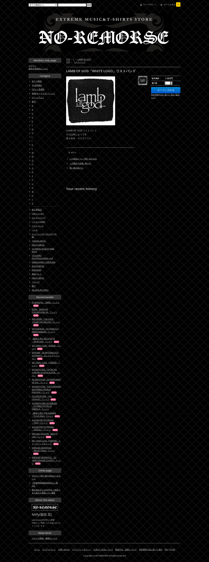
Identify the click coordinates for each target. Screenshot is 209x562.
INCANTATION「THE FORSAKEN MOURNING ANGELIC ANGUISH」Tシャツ (46, 389)
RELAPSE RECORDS (40, 290)
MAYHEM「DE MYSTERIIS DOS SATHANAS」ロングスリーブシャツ (45, 355)
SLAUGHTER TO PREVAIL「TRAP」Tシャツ (43, 421)
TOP (68, 59)
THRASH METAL (39, 241)
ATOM (172, 549)
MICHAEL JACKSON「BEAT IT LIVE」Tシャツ (45, 435)
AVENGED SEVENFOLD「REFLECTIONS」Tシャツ (43, 450)
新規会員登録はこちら (38, 68)
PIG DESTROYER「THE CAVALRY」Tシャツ (44, 398)
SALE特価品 (37, 85)
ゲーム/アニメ (38, 97)
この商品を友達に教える (80, 163)
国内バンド (37, 274)
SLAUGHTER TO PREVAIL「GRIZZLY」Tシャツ (45, 428)
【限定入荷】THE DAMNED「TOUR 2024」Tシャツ (46, 414)
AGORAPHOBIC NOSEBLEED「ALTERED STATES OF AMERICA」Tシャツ (44, 406)
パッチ (35, 230)
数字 (34, 101)
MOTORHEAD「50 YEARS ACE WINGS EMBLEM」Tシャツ (45, 332)
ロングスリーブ (39, 217)
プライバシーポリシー (81, 549)
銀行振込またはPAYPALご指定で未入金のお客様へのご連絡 (46, 491)
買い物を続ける (76, 168)
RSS (166, 549)
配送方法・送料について (126, 549)
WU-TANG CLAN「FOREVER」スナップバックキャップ (46, 442)
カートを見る (171, 4)
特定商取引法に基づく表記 (150, 549)
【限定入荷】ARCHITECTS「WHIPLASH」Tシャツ (46, 340)
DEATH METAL (38, 245)
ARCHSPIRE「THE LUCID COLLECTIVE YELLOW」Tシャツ (46, 322)
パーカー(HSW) (38, 221)
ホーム (37, 549)
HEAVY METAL (38, 278)
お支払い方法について (103, 549)
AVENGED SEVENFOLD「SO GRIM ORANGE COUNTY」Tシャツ (46, 460)
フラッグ (36, 282)
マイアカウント (150, 4)
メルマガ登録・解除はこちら (44, 538)
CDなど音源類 (38, 89)
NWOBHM (36, 270)
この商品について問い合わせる (83, 158)
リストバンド (80, 62)
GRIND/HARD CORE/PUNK (43, 262)
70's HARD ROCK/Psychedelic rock (42, 257)
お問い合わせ (64, 549)
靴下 (34, 286)
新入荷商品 (37, 209)
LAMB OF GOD (84, 59)
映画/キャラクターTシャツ (43, 93)
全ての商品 (37, 81)
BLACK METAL (38, 266)
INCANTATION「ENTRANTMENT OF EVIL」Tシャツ (46, 381)
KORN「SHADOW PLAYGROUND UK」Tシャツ (44, 312)
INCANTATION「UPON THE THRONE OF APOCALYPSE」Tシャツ (46, 372)
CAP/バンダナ (38, 213)
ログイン (32, 65)
